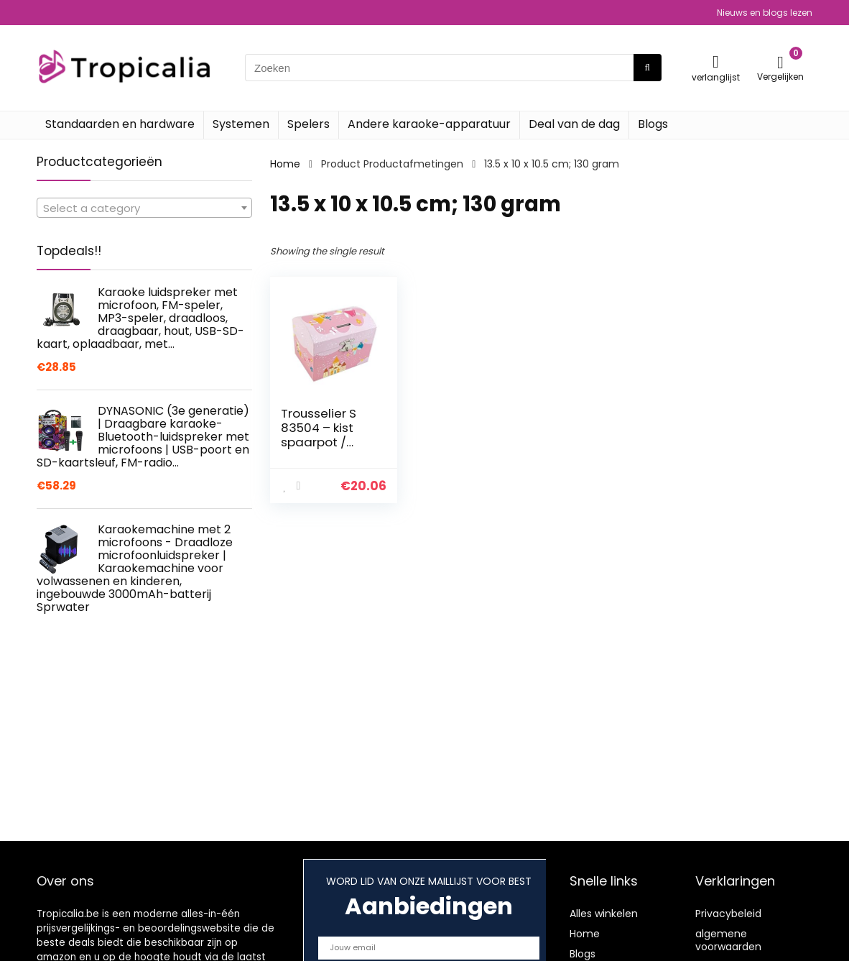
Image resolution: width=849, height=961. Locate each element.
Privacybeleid (728, 913)
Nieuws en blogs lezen (764, 12)
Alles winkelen (604, 913)
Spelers (308, 124)
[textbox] (144, 208)
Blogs (653, 124)
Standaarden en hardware (120, 124)
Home (285, 164)
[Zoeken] (648, 67)
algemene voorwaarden (728, 940)
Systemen (241, 124)
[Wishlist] (716, 61)
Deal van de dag (574, 124)
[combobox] (144, 208)
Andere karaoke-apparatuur (429, 124)
